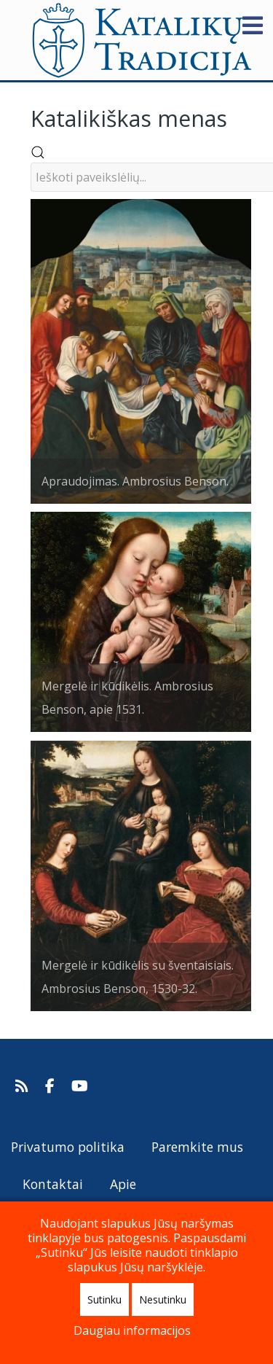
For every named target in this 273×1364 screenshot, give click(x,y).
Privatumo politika (67, 1146)
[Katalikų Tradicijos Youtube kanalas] (80, 1086)
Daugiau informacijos (132, 1330)
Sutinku (104, 1299)
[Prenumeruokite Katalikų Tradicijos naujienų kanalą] (23, 1086)
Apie (123, 1184)
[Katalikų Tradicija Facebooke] (51, 1086)
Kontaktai (53, 1184)
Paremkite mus (197, 1146)
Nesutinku (162, 1299)
